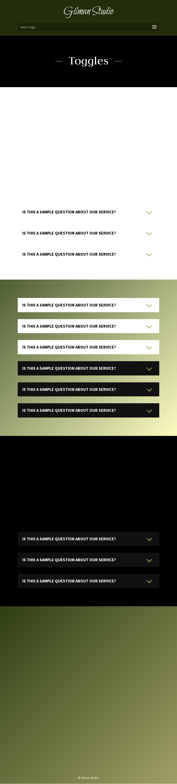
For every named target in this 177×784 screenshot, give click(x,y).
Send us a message (88, 757)
